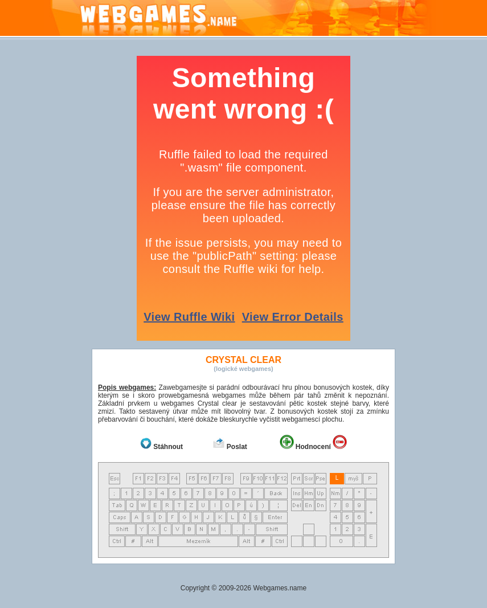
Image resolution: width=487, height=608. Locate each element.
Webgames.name (279, 588)
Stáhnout (168, 447)
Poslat (237, 447)
